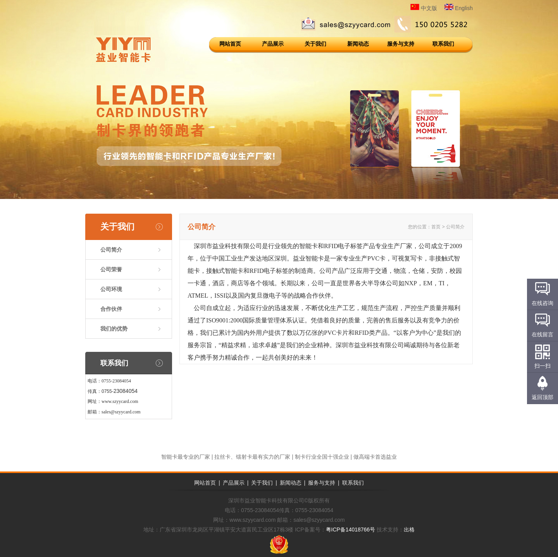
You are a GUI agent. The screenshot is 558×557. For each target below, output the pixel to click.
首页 (436, 227)
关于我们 (315, 44)
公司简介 (111, 250)
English (458, 8)
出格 (409, 529)
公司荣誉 (111, 269)
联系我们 (443, 44)
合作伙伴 (111, 309)
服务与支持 (400, 44)
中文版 (423, 8)
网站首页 (230, 44)
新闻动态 (358, 44)
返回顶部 (542, 397)
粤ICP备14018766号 (350, 529)
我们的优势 (113, 329)
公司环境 (111, 289)
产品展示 (273, 44)
